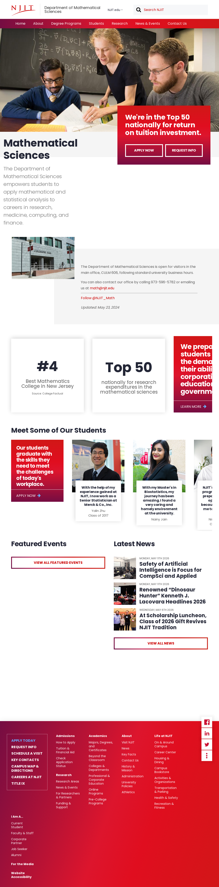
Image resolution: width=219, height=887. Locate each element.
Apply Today (23, 740)
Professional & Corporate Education (99, 779)
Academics (98, 736)
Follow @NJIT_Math (98, 298)
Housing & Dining (161, 760)
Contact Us (177, 23)
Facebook (206, 722)
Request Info (184, 150)
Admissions (65, 736)
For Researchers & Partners (68, 795)
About (38, 23)
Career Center (165, 752)
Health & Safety (166, 798)
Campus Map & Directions (25, 768)
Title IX (18, 783)
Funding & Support (63, 805)
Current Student (17, 825)
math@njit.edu (102, 288)
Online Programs (96, 791)
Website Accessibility (21, 875)
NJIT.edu (114, 10)
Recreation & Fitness (164, 806)
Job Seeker (19, 849)
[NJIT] (23, 10)
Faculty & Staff (22, 833)
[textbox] (170, 10)
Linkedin (206, 733)
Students (96, 23)
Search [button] (138, 10)
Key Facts (129, 754)
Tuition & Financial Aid (65, 750)
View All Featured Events (58, 562)
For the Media (22, 864)
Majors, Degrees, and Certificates (101, 746)
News (125, 748)
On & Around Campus (164, 744)
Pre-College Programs (98, 801)
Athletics (128, 792)
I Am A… (17, 817)
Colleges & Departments (99, 768)
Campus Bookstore (161, 770)
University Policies (129, 784)
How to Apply (65, 742)
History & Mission (128, 768)
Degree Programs (66, 23)
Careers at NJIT (26, 777)
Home (20, 23)
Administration (133, 776)
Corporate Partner (19, 841)
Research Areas (67, 781)
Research (120, 23)
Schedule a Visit (27, 753)
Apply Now (144, 150)
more (206, 755)
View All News (161, 643)
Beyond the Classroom (97, 758)
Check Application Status (64, 762)
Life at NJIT (163, 736)
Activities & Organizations (164, 780)
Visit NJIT (128, 742)
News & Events (147, 23)
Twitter (206, 744)
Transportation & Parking (165, 790)
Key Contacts (25, 760)
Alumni (16, 855)
